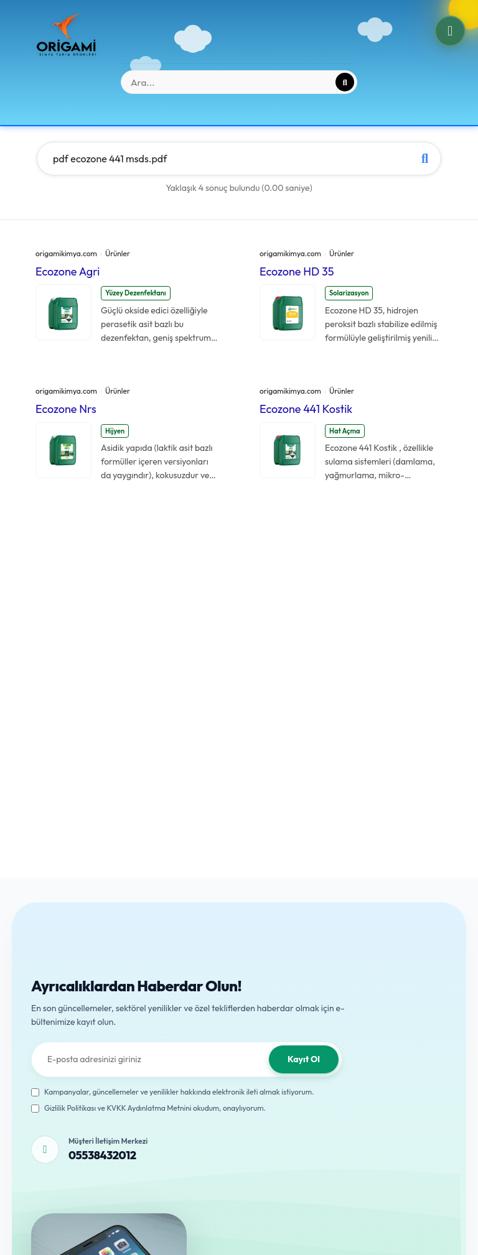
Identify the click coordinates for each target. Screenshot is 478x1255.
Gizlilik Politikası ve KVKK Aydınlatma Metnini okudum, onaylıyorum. (148, 1108)
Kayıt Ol (304, 1059)
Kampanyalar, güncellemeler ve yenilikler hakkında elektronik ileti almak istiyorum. (172, 1091)
